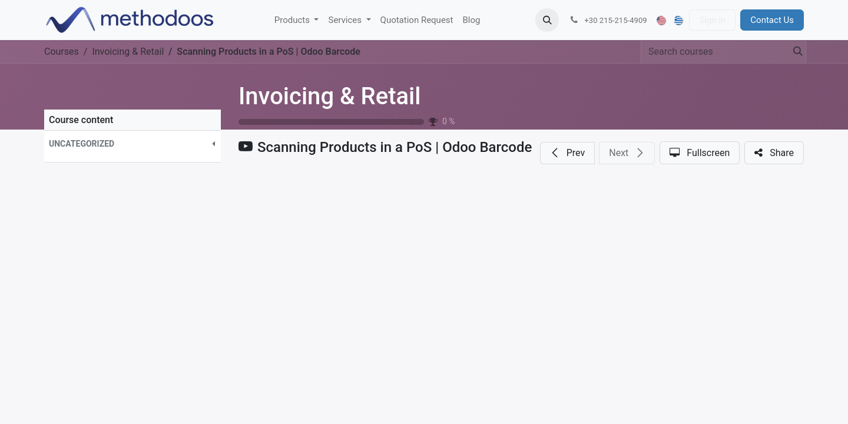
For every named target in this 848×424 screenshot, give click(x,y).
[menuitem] (297, 20)
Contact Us (772, 20)
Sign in (712, 20)
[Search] (794, 52)
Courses (61, 51)
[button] (547, 20)
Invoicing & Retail (329, 96)
